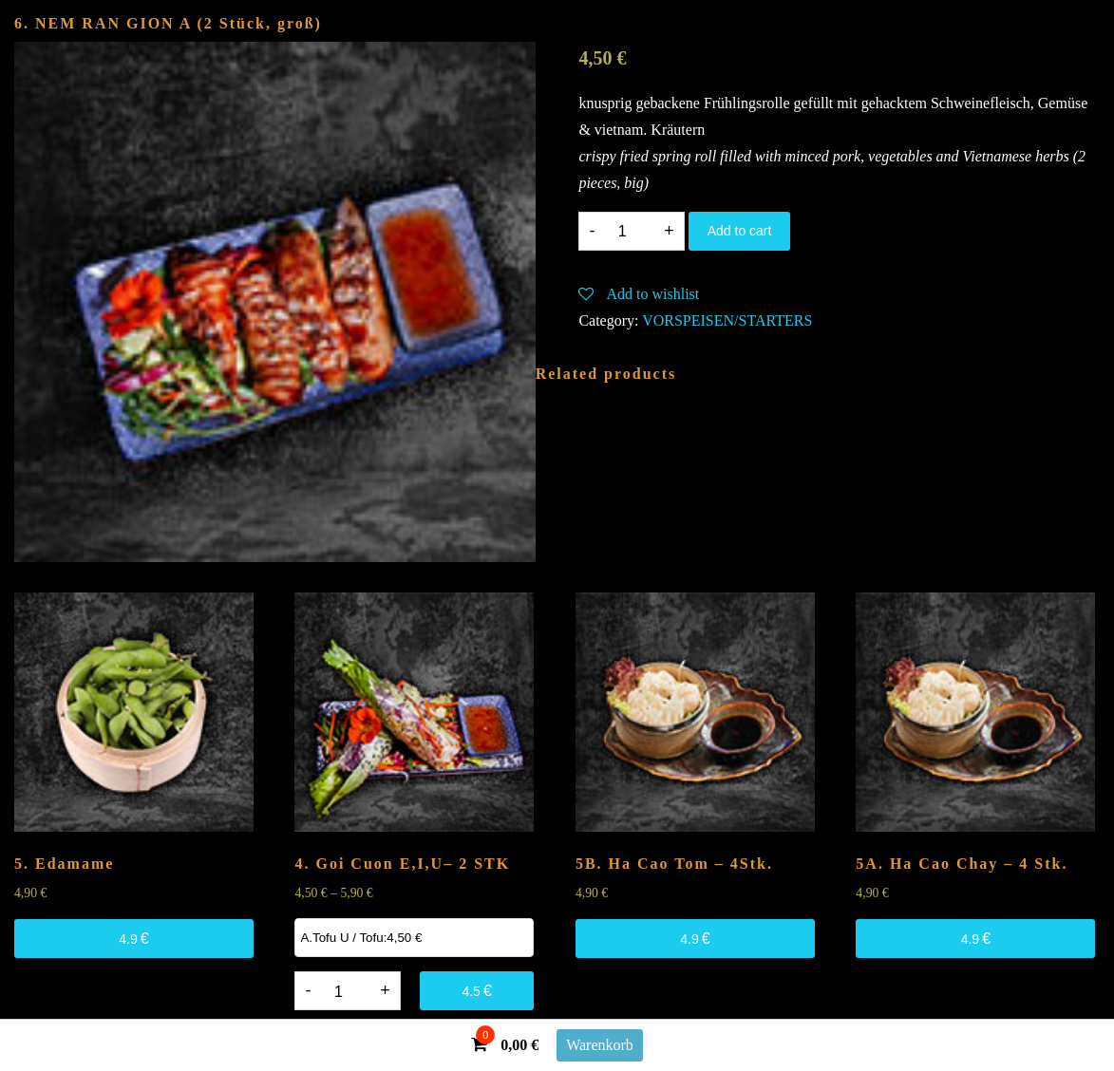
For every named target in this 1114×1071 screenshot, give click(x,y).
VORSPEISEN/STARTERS (727, 320)
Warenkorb (599, 1045)
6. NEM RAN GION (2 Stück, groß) (168, 23)
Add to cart (740, 230)
